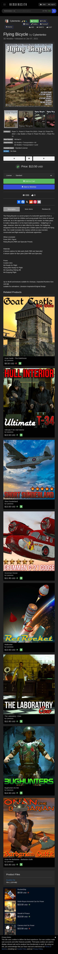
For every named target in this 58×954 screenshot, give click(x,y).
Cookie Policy (22, 949)
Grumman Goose (11, 573)
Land (36, 145)
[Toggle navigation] (4, 4)
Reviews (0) (46, 209)
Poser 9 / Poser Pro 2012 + (36, 134)
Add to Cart (29, 181)
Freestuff (44, 24)
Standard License (21, 148)
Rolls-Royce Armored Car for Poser (31, 901)
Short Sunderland (11, 501)
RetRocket (8, 644)
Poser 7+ (15, 131)
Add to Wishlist (29, 187)
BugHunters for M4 (12, 788)
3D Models (18, 142)
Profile (43, 21)
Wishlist (9, 27)
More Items (29, 209)
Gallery (34, 24)
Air (35, 142)
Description (12, 209)
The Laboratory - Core (13, 716)
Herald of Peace (24, 913)
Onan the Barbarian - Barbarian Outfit (19, 859)
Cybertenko (39, 34)
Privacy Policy (38, 949)
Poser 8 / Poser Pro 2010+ (28, 131)
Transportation (28, 142)
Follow (34, 21)
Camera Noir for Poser (26, 925)
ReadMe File (10, 880)
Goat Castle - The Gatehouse (16, 358)
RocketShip (22, 889)
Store (26, 24)
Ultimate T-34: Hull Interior (14, 430)
